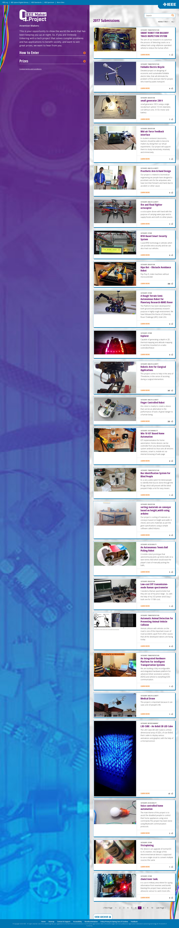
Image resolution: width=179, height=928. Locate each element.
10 (152, 908)
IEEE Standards (36, 2)
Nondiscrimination (91, 922)
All (173, 22)
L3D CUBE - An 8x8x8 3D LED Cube (157, 726)
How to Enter (29, 52)
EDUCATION (151, 98)
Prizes (23, 61)
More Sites (60, 2)
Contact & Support (63, 922)
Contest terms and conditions (30, 69)
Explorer (145, 336)
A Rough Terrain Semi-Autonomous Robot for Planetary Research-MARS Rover (157, 299)
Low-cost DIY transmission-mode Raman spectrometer (154, 585)
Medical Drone (148, 698)
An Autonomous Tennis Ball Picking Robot (154, 549)
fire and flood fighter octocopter (151, 206)
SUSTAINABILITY (153, 431)
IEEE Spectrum (49, 2)
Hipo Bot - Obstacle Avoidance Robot (156, 269)
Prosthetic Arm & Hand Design (156, 171)
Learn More (145, 54)
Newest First (164, 22)
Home (43, 922)
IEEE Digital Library (19, 2)
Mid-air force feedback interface (152, 133)
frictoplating (147, 845)
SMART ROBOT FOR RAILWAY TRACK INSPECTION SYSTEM (155, 34)
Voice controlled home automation (152, 807)
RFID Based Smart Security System (154, 237)
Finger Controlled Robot (153, 402)
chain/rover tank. (149, 879)
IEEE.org (5, 2)
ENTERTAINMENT (153, 723)
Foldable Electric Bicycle (152, 67)
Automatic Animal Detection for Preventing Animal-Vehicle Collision (157, 621)
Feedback (134, 922)
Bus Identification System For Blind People (155, 474)
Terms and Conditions (76, 924)
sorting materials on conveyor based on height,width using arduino (156, 510)
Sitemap (51, 922)
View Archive (103, 917)
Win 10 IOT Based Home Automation (152, 435)
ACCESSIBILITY (152, 544)
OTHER (150, 233)
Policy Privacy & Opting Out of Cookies (114, 922)
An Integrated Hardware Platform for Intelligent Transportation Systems (153, 662)
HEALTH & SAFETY (153, 168)
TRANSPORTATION (153, 30)
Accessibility (77, 922)
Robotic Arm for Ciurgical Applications (153, 368)
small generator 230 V (152, 100)
